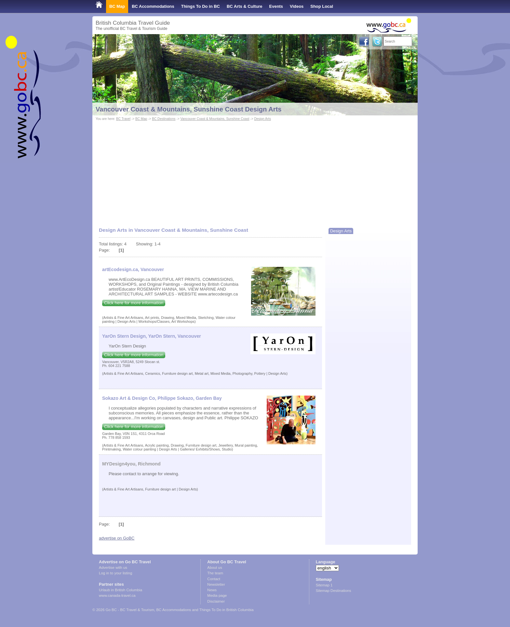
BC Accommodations (153, 6)
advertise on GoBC (116, 538)
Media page (217, 595)
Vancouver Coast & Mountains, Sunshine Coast (214, 119)
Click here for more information (133, 302)
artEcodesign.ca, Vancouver (133, 269)
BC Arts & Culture (244, 6)
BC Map (117, 6)
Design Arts (262, 119)
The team (215, 573)
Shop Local (321, 6)
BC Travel (123, 119)
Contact (213, 579)
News (212, 590)
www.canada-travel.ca (117, 595)
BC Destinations (163, 119)
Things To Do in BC (200, 6)
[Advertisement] (255, 170)
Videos (296, 6)
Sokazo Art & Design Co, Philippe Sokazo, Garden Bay (162, 398)
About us (214, 567)
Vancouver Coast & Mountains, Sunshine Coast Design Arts (189, 109)
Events (276, 6)
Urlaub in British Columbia (120, 590)
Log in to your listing (115, 573)
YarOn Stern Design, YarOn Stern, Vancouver (151, 336)
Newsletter (216, 584)
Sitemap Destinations (333, 591)
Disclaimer (216, 601)
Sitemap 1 (324, 585)
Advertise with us (113, 567)
